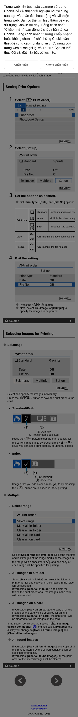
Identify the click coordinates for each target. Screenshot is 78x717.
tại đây (34, 25)
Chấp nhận (13, 29)
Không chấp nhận (56, 34)
